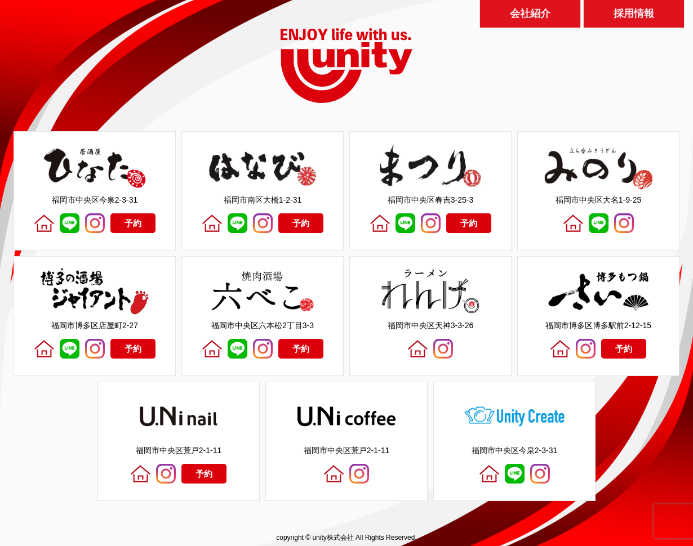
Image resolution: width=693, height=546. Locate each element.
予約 (133, 223)
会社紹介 (530, 11)
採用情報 (634, 11)
